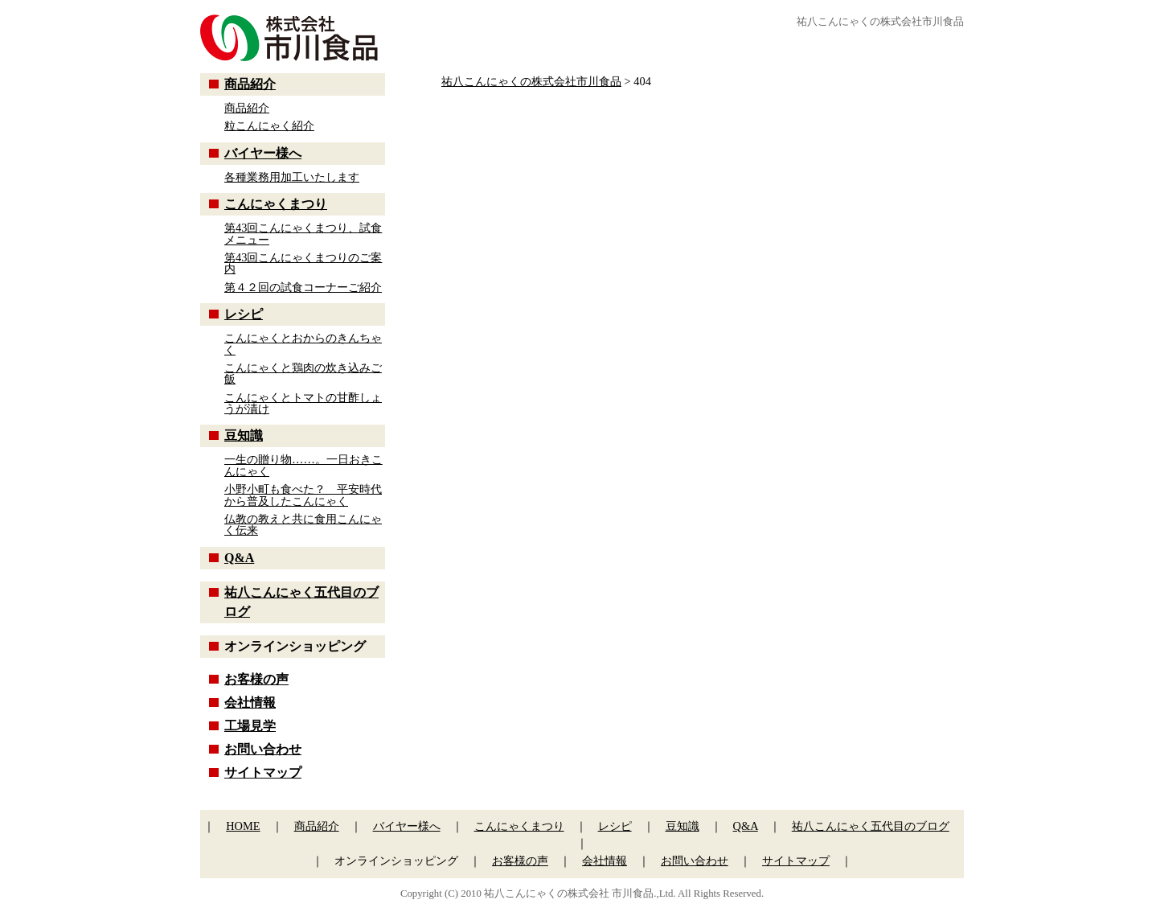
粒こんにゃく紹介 (269, 125)
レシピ (243, 314)
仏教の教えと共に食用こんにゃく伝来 (303, 524)
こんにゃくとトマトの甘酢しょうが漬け (303, 403)
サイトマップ (262, 772)
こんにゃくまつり (275, 204)
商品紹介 (250, 84)
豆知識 (243, 435)
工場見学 (250, 726)
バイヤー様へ (262, 153)
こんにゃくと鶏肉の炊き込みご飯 (303, 373)
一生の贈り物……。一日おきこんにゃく (303, 465)
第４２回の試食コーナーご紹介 (303, 287)
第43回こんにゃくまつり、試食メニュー (303, 233)
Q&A (239, 558)
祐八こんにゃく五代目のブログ (870, 826)
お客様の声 (256, 679)
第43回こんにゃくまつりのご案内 (303, 263)
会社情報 (250, 702)
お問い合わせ (262, 749)
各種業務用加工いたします (291, 177)
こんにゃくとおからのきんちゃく (303, 343)
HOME (243, 826)
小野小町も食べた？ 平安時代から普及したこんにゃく (303, 495)
